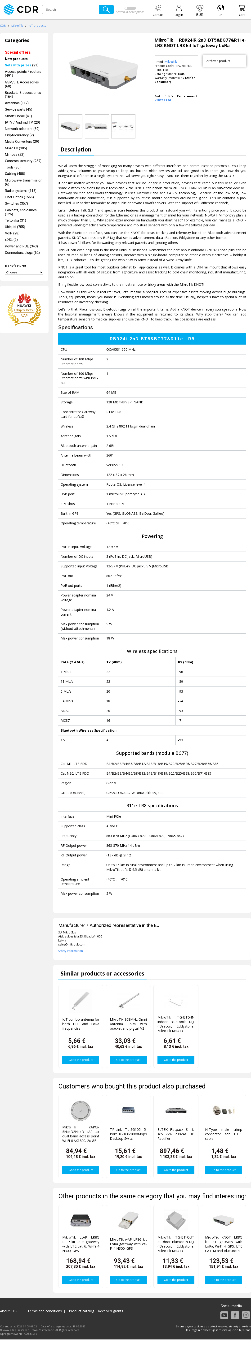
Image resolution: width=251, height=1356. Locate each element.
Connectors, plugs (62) (22, 253)
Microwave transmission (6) (23, 182)
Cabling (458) (15, 174)
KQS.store (30, 1334)
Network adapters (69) (22, 129)
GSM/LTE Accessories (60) (22, 84)
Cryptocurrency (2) (19, 135)
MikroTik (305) (16, 148)
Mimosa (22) (14, 155)
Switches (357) (16, 204)
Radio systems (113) (20, 191)
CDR (3, 26)
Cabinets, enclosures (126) (21, 212)
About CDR (9, 1311)
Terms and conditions (44, 1311)
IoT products (37, 26)
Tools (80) (13, 167)
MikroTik (17, 26)
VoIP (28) (12, 233)
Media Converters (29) (22, 142)
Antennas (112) (17, 103)
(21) (21, 65)
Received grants (110, 1311)
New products (16, 59)
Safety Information (70, 951)
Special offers (18, 52)
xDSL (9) (11, 240)
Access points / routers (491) (23, 74)
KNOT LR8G (163, 100)
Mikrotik (170, 61)
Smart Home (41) (18, 116)
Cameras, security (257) (23, 161)
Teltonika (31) (15, 221)
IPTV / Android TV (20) (22, 123)
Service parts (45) (18, 110)
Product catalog (81, 1311)
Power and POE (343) (21, 246)
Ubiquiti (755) (15, 227)
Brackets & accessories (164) (23, 95)
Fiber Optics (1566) (19, 197)
